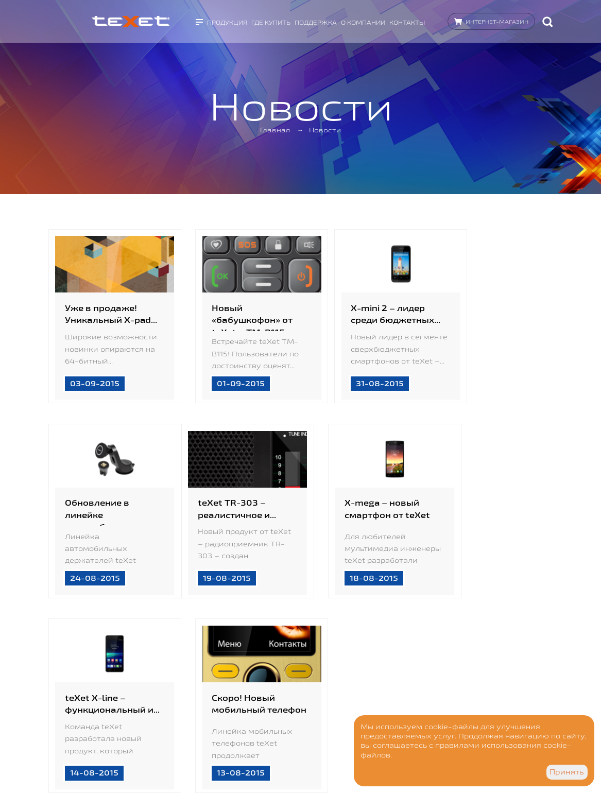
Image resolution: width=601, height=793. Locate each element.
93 (501, 655)
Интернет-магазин (497, 20)
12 (267, 655)
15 (368, 655)
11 (233, 655)
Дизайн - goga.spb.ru (169, 747)
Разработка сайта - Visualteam (183, 757)
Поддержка (316, 21)
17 (435, 655)
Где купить (270, 21)
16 (401, 655)
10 (200, 655)
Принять (567, 772)
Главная (276, 130)
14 (334, 655)
